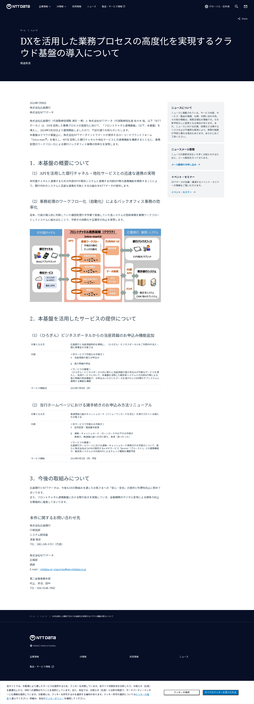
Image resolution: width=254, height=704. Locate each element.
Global (44, 645)
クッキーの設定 (182, 692)
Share (243, 18)
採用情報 (76, 6)
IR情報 (60, 6)
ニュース (91, 6)
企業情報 (43, 6)
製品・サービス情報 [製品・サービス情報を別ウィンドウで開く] (112, 6)
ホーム (23, 30)
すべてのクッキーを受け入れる (220, 692)
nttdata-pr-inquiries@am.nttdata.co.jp (63, 569)
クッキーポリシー (55, 698)
